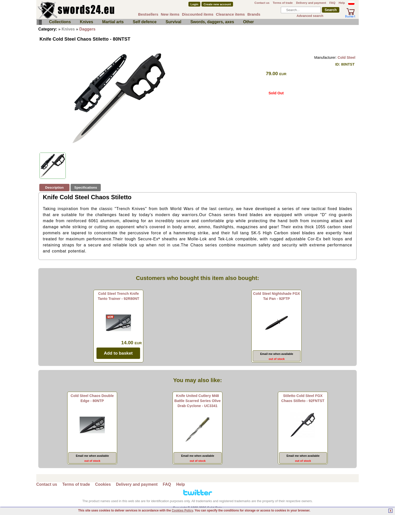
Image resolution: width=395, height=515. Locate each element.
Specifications (85, 187)
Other (248, 22)
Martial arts (113, 22)
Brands (253, 14)
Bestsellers (148, 14)
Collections (60, 22)
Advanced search (310, 16)
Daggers (87, 29)
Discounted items (197, 14)
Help (342, 2)
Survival (173, 22)
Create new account (217, 4)
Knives (86, 22)
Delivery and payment (311, 2)
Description (54, 187)
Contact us (262, 2)
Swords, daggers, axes (212, 22)
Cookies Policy (182, 510)
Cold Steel (346, 57)
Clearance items (230, 14)
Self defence (144, 22)
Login (194, 4)
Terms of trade (283, 2)
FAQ (332, 2)
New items (170, 14)
